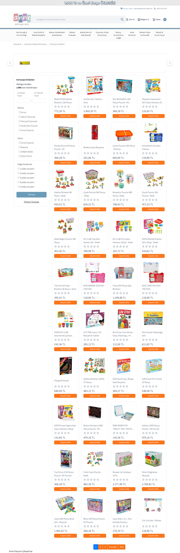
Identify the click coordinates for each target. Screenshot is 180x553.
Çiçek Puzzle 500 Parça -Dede (94, 194)
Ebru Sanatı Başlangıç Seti (152, 334)
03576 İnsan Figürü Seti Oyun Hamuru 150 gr (65, 427)
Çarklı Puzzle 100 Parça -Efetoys (124, 147)
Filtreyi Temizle (31, 202)
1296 (18, 87)
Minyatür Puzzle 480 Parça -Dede (122, 194)
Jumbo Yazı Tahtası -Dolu (93, 101)
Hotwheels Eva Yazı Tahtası (151, 147)
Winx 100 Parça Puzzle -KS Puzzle (94, 520)
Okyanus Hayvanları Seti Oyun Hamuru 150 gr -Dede (152, 101)
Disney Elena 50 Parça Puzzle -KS (64, 147)
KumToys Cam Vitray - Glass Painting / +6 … (123, 334)
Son (122, 547)
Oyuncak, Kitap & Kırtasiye (35, 44)
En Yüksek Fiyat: (38, 94)
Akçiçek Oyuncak (28, 121)
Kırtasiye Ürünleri (25, 79)
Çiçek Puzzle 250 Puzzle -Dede (150, 194)
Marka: (21, 107)
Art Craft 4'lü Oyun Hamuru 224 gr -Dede (123, 241)
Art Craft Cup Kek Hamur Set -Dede (91, 241)
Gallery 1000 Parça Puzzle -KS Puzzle (151, 427)
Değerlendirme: (25, 164)
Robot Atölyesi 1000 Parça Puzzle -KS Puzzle (93, 427)
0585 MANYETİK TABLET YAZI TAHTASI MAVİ (123, 427)
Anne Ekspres (26, 130)
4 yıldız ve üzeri (26, 182)
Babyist (23, 147)
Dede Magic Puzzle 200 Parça (65, 241)
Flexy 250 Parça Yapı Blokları (122, 287)
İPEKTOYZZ (25, 156)
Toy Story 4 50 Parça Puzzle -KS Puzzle (63, 474)
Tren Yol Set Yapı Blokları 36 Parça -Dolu (65, 287)
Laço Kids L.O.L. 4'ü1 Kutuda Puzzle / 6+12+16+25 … (122, 520)
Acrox (22, 112)
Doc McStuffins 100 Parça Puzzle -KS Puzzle (121, 101)
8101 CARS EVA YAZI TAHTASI (151, 287)
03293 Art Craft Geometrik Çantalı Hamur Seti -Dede (63, 334)
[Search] (78, 19)
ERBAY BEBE (26, 151)
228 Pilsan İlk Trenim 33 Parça (152, 380)
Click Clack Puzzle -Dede (92, 474)
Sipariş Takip (127, 8)
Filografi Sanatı (61, 380)
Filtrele (31, 194)
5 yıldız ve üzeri (26, 186)
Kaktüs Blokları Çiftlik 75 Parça (93, 380)
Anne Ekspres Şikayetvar (20, 551)
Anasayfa (17, 44)
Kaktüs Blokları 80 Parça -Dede (63, 194)
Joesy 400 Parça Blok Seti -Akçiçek (64, 520)
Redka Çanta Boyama (93, 147)
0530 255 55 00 (160, 8)
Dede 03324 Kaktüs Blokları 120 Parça (63, 101)
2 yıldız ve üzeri (26, 173)
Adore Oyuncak (27, 116)
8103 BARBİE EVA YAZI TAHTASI (93, 287)
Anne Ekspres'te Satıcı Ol (143, 8)
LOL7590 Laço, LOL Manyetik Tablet (92, 334)
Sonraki (112, 547)
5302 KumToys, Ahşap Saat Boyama (123, 380)
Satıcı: (20, 138)
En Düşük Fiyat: (21, 94)
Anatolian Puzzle (28, 125)
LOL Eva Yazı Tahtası (151, 520)
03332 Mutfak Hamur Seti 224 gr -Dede (152, 241)
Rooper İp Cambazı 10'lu (122, 474)
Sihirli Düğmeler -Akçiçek (150, 474)
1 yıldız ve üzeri (26, 168)
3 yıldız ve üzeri (26, 177)
